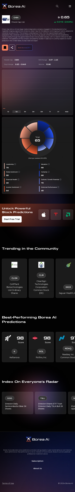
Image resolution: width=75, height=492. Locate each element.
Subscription (37, 461)
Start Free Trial (12, 219)
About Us (37, 468)
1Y (50, 112)
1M (25, 112)
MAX (66, 112)
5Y (58, 112)
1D (8, 112)
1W (17, 112)
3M (33, 112)
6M (42, 112)
